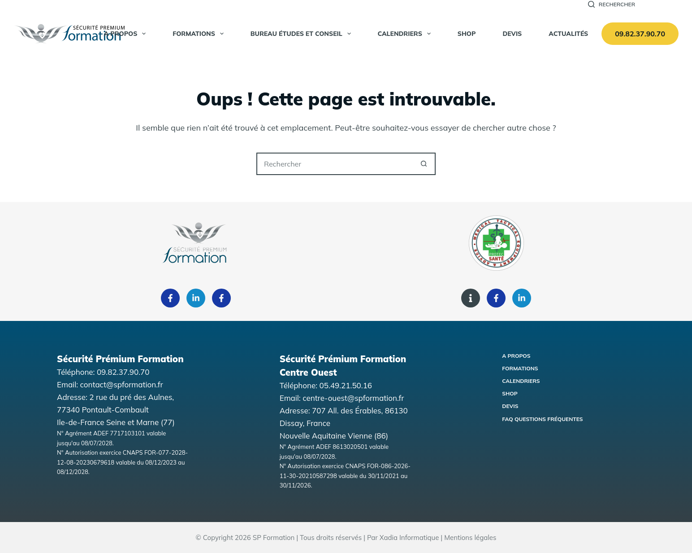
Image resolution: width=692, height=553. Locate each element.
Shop (509, 393)
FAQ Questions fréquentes (542, 419)
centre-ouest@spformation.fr (353, 398)
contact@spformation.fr (121, 384)
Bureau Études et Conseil (303, 33)
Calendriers (406, 33)
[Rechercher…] (334, 164)
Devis (512, 34)
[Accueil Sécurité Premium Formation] (69, 33)
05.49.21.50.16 (346, 385)
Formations (200, 33)
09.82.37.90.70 (640, 33)
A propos (127, 33)
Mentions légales (470, 537)
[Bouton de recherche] (423, 164)
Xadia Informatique (409, 537)
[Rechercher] (611, 4)
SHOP (467, 34)
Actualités (568, 34)
